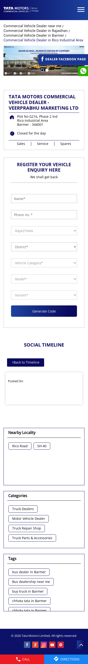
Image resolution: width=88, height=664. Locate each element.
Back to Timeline (25, 362)
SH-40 (41, 446)
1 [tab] (42, 70)
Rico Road (20, 446)
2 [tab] (46, 70)
